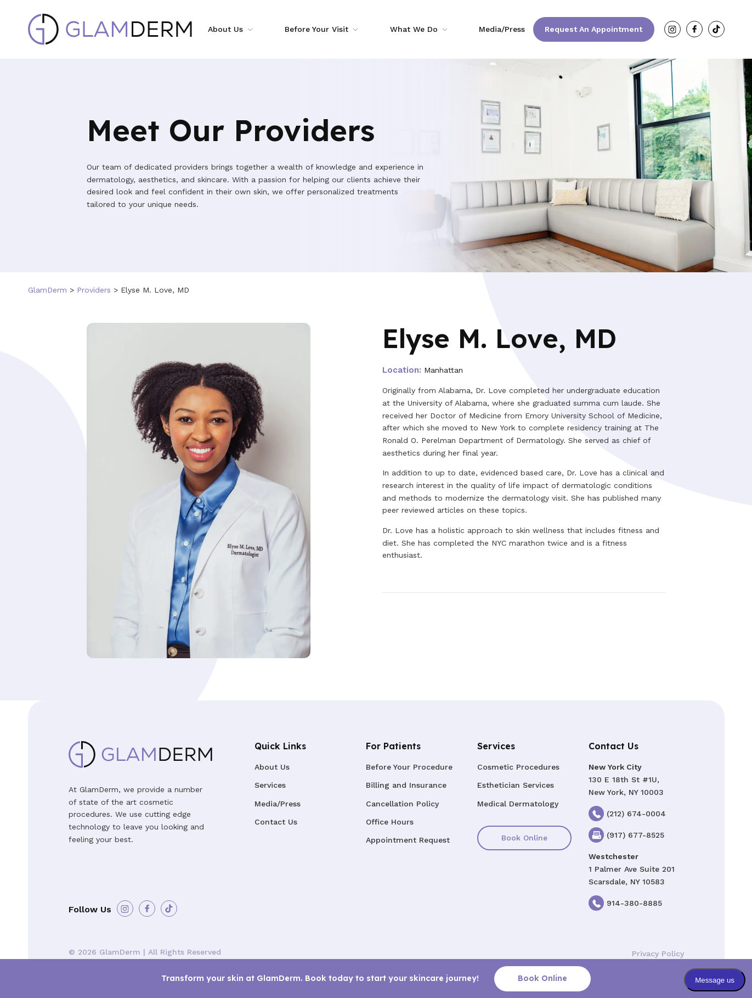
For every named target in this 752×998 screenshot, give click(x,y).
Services (270, 785)
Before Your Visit (316, 29)
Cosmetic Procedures (518, 766)
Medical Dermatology (517, 803)
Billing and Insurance (406, 785)
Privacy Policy (658, 953)
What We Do (414, 29)
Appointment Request (408, 840)
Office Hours (390, 821)
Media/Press (502, 29)
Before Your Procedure (409, 766)
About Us (225, 29)
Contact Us (276, 821)
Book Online (524, 837)
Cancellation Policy (402, 803)
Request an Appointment (593, 29)
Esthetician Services (515, 785)
